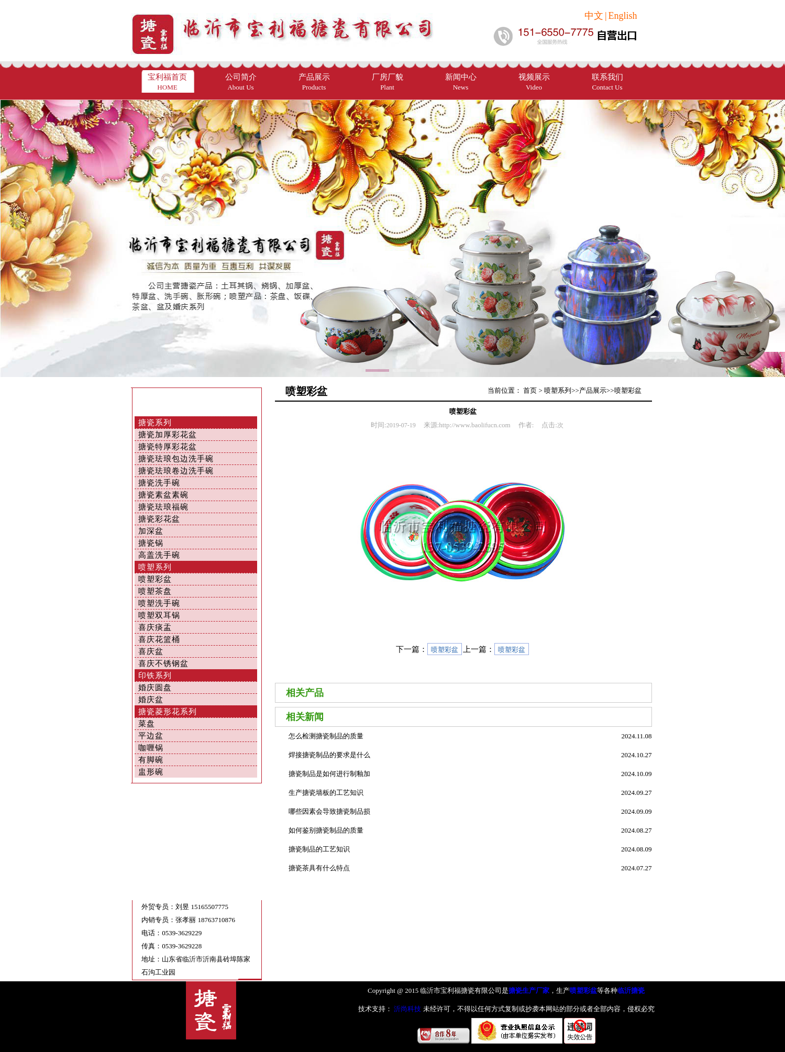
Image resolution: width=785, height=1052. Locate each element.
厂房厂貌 (387, 82)
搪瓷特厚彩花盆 (167, 446)
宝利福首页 (167, 82)
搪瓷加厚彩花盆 (167, 434)
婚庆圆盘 (155, 687)
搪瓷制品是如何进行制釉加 (329, 774)
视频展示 (534, 82)
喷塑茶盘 (155, 591)
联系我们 (607, 82)
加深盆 (150, 531)
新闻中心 (461, 82)
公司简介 (241, 82)
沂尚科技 (406, 1009)
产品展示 (314, 82)
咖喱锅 (150, 748)
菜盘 (146, 723)
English (622, 15)
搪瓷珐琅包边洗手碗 (176, 459)
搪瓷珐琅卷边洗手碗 (176, 471)
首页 (530, 390)
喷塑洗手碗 (159, 603)
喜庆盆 (150, 651)
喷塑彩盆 (155, 579)
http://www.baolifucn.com (474, 425)
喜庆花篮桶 (159, 639)
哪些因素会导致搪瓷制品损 (329, 811)
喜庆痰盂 (155, 627)
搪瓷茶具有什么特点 (319, 868)
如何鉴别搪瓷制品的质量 (326, 830)
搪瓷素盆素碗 (163, 495)
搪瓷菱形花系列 (167, 711)
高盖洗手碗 (159, 555)
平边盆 (150, 736)
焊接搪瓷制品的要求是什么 (329, 755)
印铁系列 (155, 675)
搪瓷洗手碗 (159, 483)
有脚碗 (150, 760)
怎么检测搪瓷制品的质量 (326, 736)
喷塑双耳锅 (159, 615)
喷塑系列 (155, 567)
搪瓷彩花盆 (159, 519)
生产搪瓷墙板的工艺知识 (326, 792)
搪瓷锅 (150, 543)
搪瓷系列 (155, 422)
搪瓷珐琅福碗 (163, 507)
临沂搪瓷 (631, 990)
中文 (593, 15)
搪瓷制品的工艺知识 (319, 849)
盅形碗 (150, 772)
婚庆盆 (150, 699)
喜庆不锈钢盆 (163, 663)
